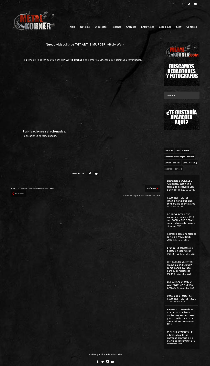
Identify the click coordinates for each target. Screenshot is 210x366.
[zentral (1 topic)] (190, 153)
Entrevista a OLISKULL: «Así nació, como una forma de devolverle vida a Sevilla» (181, 182)
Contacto (191, 24)
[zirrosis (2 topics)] (178, 165)
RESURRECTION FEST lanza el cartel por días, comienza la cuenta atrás (181, 197)
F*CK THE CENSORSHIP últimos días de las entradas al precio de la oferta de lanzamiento (180, 334)
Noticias (85, 24)
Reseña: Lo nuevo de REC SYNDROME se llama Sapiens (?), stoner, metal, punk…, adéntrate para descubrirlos (181, 312)
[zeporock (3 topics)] (169, 165)
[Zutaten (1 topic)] (185, 147)
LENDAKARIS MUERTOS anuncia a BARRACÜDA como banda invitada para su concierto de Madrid (180, 264)
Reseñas (116, 24)
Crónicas (131, 24)
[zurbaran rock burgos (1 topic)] (175, 153)
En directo (100, 24)
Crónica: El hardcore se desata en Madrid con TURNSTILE (180, 247)
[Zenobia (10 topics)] (176, 159)
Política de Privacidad (110, 351)
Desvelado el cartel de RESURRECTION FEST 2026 (181, 294)
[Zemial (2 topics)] (168, 159)
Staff (178, 24)
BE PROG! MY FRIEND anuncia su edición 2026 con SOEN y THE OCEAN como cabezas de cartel (180, 216)
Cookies (92, 351)
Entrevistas (147, 24)
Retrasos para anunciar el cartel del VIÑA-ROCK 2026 (181, 233)
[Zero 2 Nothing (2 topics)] (190, 159)
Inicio (72, 24)
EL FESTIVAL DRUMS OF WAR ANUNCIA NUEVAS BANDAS (180, 281)
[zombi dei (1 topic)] (169, 147)
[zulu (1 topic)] (177, 147)
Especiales (165, 24)
